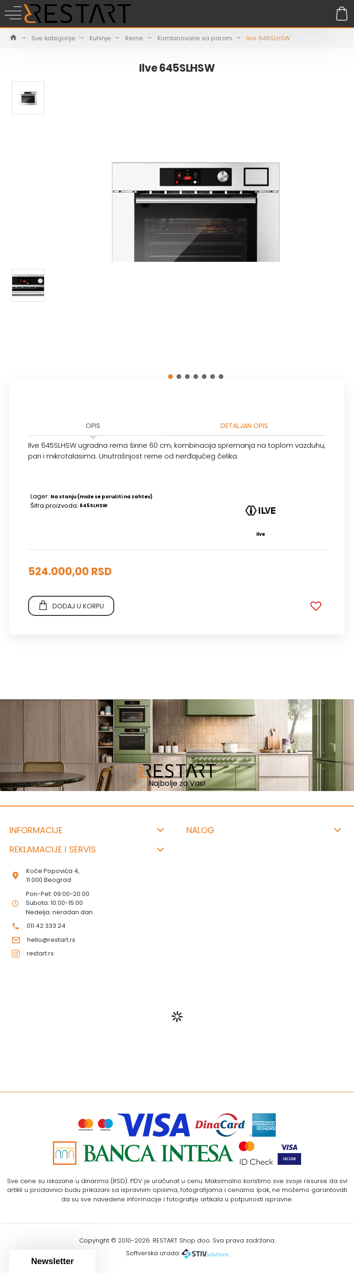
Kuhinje (100, 38)
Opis (93, 425)
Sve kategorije (53, 38)
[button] (170, 376)
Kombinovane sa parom (194, 38)
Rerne (134, 38)
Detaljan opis (244, 425)
